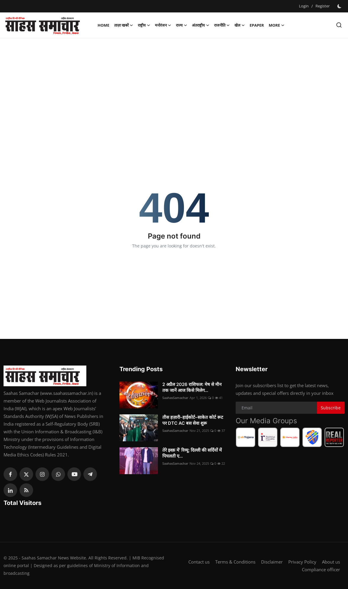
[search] (339, 25)
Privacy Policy (302, 562)
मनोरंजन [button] (163, 25)
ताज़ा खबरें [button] (123, 25)
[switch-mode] (340, 6)
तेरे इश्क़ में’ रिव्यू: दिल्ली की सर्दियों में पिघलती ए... (192, 453)
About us (331, 562)
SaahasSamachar (175, 397)
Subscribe (331, 408)
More (276, 25)
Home (103, 25)
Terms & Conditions (235, 562)
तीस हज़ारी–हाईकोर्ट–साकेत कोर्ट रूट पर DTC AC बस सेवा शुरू (192, 420)
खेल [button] (239, 25)
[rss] (26, 490)
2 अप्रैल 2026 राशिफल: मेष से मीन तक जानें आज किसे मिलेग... (191, 387)
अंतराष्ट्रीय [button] (200, 25)
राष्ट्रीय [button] (144, 25)
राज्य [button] (181, 25)
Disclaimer (272, 562)
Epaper (257, 25)
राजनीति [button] (222, 25)
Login (304, 6)
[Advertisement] (174, 85)
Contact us (199, 562)
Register (322, 6)
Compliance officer (321, 569)
